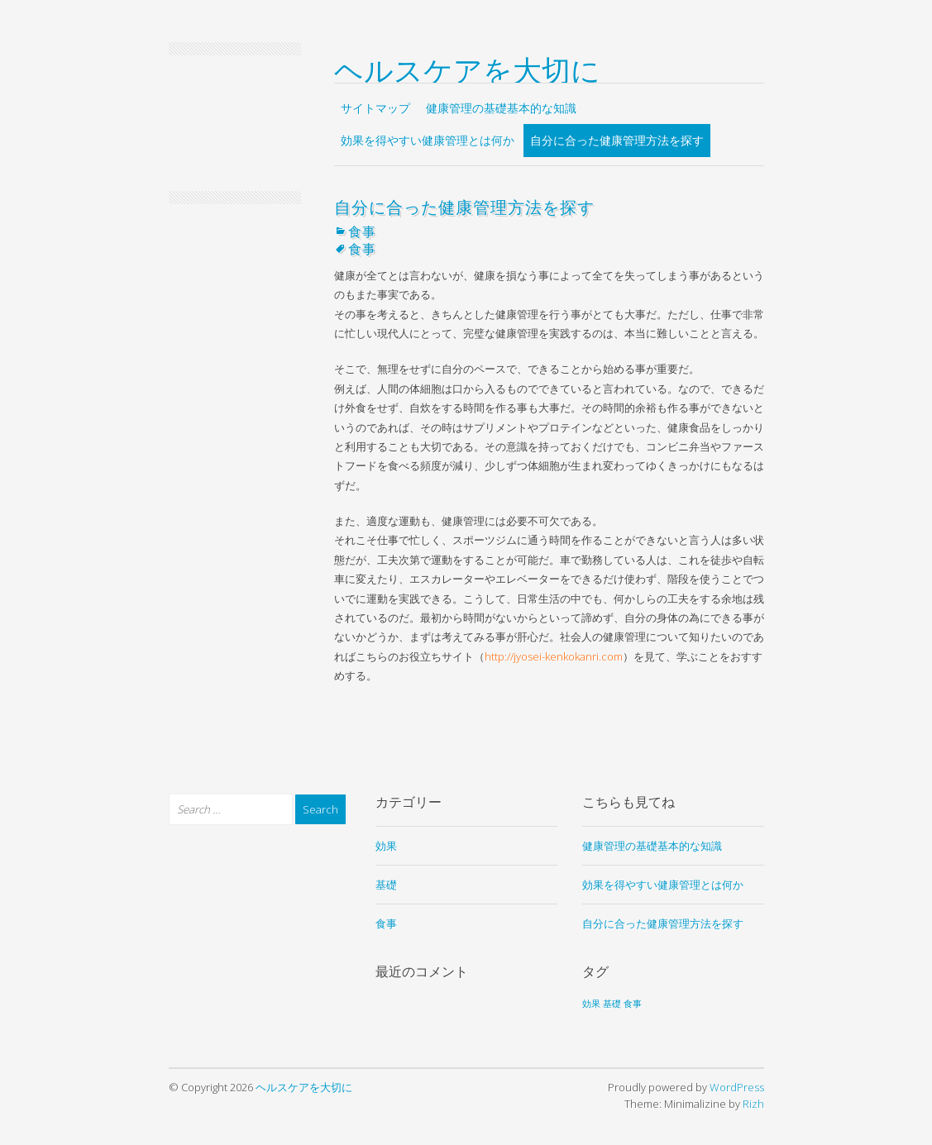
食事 (362, 231)
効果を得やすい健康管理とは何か (427, 140)
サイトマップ (375, 108)
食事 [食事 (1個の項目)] (633, 1003)
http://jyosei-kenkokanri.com (554, 656)
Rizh (753, 1103)
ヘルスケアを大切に (467, 67)
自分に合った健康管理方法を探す (617, 140)
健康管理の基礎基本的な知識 (501, 108)
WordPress (737, 1087)
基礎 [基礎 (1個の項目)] (612, 1003)
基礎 (386, 884)
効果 (386, 845)
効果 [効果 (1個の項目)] (591, 1003)
